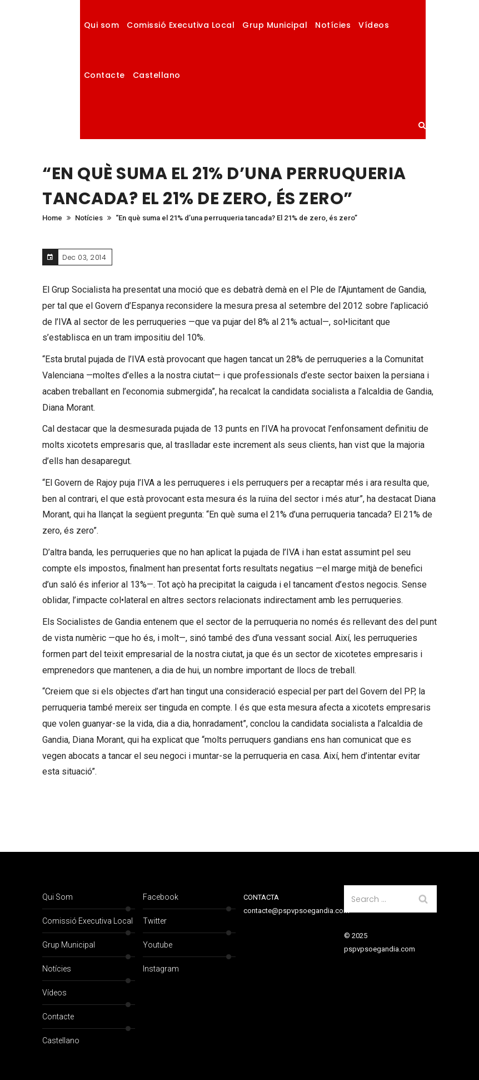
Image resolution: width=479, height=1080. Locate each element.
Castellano (157, 75)
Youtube (157, 944)
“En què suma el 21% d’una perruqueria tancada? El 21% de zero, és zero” (236, 218)
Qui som (101, 25)
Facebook (160, 896)
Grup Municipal (274, 25)
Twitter (155, 920)
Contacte (104, 75)
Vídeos (373, 25)
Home (52, 218)
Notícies (333, 25)
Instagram (161, 968)
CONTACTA (261, 897)
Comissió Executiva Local (180, 25)
